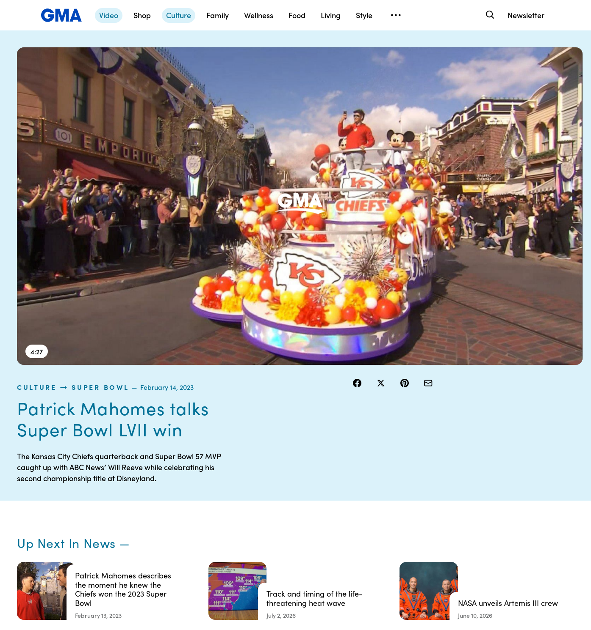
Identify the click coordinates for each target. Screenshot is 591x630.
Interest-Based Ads (353, 497)
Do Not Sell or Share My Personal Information (280, 523)
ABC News (418, 489)
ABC (410, 504)
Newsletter (526, 15)
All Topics (416, 535)
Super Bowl (434, 52)
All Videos (417, 519)
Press (334, 535)
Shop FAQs (418, 474)
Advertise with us (271, 565)
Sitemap (493, 474)
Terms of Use (266, 489)
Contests (260, 474)
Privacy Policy (267, 504)
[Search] (489, 15)
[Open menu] (395, 15)
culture (370, 52)
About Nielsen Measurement (345, 516)
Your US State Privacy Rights (355, 478)
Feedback (340, 550)
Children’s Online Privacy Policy (271, 546)
